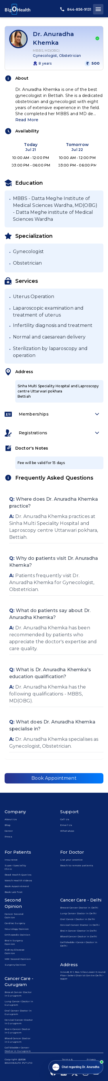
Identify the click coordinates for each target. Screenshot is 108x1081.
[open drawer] (98, 9)
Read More (26, 119)
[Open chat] (75, 1067)
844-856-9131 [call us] (76, 9)
